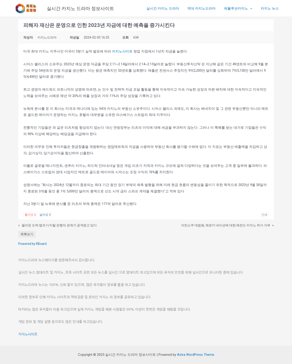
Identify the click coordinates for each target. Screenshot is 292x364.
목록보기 (27, 234)
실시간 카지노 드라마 (168, 8)
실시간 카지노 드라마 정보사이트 (80, 8)
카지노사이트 (122, 51)
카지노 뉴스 (270, 8)
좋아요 (30, 214)
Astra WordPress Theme (195, 355)
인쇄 (264, 214)
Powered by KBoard (32, 244)
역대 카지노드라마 (205, 8)
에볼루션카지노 (240, 8)
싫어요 (45, 214)
